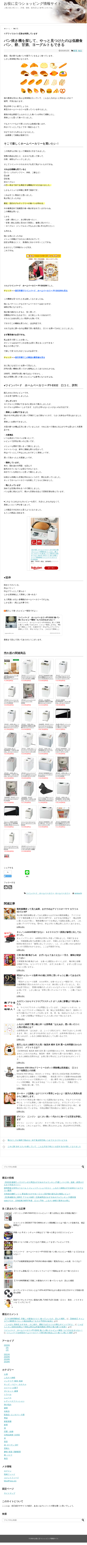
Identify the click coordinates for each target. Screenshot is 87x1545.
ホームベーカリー (62, 893)
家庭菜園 (7, 1421)
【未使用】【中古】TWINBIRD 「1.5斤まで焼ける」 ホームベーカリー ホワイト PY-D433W (28, 800)
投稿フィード (9, 1474)
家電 (75, 51)
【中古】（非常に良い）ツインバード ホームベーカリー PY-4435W (63, 774)
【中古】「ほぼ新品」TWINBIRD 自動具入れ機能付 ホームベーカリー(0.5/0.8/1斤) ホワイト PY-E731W (45, 703)
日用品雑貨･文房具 (12, 1435)
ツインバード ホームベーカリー (40, 893)
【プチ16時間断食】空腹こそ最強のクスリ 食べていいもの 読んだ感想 (44, 1281)
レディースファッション (14, 1401)
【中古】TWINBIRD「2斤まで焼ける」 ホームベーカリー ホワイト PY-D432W (45, 824)
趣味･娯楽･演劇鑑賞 (12, 1452)
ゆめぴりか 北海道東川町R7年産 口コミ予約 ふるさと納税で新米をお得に (37, 1201)
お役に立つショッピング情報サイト (32, 3)
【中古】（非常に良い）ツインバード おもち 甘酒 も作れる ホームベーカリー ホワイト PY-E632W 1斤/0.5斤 (11, 727)
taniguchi (78, 893)
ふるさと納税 (9, 1378)
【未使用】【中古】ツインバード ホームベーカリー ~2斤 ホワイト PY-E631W (46, 726)
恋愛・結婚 (8, 1432)
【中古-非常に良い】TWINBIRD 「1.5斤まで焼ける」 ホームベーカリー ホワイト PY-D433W (11, 751)
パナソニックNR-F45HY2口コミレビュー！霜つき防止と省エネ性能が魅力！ (45, 1213)
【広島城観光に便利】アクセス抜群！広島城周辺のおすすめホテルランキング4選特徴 (40, 1197)
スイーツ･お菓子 (11, 1388)
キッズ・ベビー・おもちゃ (15, 1384)
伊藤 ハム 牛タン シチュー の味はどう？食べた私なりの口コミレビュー (43, 1232)
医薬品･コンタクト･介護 (14, 1415)
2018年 (7, 1362)
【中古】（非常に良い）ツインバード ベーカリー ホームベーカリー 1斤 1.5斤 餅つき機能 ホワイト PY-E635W (28, 751)
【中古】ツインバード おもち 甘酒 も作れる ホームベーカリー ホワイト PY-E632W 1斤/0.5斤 (63, 678)
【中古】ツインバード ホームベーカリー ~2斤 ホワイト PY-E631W (11, 701)
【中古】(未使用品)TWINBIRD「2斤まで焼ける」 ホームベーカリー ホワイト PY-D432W (63, 702)
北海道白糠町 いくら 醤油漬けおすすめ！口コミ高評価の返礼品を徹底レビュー (37, 1194)
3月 (7, 1348)
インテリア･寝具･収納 (13, 1381)
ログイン (7, 1471)
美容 (6, 1442)
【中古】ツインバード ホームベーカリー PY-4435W (28, 701)
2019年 (7, 1359)
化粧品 (7, 1411)
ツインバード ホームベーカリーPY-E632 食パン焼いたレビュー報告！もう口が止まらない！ (43, 1330)
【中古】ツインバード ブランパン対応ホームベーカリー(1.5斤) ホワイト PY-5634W (28, 775)
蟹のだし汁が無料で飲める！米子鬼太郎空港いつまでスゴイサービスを (34, 1140)
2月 (7, 1350)
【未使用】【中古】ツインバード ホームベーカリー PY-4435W (11, 799)
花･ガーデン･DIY (11, 1445)
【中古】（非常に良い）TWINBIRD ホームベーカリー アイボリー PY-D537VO (45, 751)
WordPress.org (10, 1481)
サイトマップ (9, 1493)
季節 (6, 1418)
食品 (80, 51)
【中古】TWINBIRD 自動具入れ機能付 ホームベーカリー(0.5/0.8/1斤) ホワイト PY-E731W (45, 678)
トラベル (7, 1394)
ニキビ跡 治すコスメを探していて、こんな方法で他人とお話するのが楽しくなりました (41, 1147)
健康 (6, 1408)
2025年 (7, 1345)
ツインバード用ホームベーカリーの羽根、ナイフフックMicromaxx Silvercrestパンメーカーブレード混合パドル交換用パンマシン (46, 800)
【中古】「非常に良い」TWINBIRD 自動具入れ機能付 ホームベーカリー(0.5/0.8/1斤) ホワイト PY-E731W (28, 727)
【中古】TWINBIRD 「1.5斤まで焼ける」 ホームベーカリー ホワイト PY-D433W (62, 751)
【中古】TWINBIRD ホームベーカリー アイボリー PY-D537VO (45, 774)
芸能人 (7, 1448)
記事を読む (21, 927)
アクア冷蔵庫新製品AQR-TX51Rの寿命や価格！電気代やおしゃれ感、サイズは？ (47, 1261)
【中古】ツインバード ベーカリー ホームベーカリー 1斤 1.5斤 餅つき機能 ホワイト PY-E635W (28, 678)
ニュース (7, 1398)
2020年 (7, 1357)
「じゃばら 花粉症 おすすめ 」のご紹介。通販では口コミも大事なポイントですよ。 (39, 1324)
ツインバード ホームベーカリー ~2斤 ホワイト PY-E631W (28, 823)
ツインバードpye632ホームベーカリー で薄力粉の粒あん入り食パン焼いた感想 (39, 1333)
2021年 (7, 1354)
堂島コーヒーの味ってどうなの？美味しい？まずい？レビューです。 (42, 1242)
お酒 (6, 1374)
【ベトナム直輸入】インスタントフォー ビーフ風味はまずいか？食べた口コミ (47, 1271)
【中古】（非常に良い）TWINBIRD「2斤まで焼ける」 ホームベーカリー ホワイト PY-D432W (62, 800)
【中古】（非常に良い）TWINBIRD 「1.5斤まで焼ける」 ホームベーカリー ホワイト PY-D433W (11, 775)
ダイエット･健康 (11, 1391)
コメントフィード (11, 1478)
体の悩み (7, 1405)
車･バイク (8, 1455)
